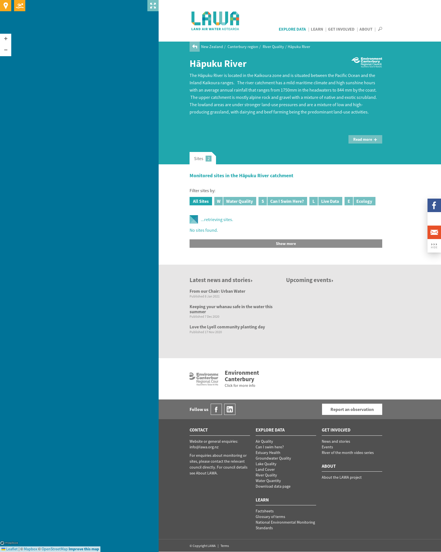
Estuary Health (268, 452)
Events (327, 446)
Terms (224, 546)
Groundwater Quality (273, 458)
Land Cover (265, 469)
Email (434, 232)
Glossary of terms (270, 516)
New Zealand (212, 46)
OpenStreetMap (55, 548)
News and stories (336, 441)
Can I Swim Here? (281, 201)
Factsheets (265, 511)
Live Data (324, 201)
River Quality (273, 46)
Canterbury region (243, 46)
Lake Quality (266, 463)
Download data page (273, 486)
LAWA (216, 21)
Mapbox (9, 543)
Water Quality (233, 201)
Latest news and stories (221, 280)
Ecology (358, 201)
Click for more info (240, 385)
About (365, 29)
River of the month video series (348, 452)
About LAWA (206, 473)
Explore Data (292, 29)
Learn (317, 29)
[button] (5, 39)
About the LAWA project (342, 477)
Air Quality (264, 441)
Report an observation (352, 409)
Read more (365, 139)
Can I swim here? (270, 446)
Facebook (434, 205)
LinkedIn (434, 219)
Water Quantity (268, 480)
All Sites (201, 201)
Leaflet (9, 548)
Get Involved (341, 29)
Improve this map (84, 548)
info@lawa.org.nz (204, 446)
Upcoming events (310, 280)
